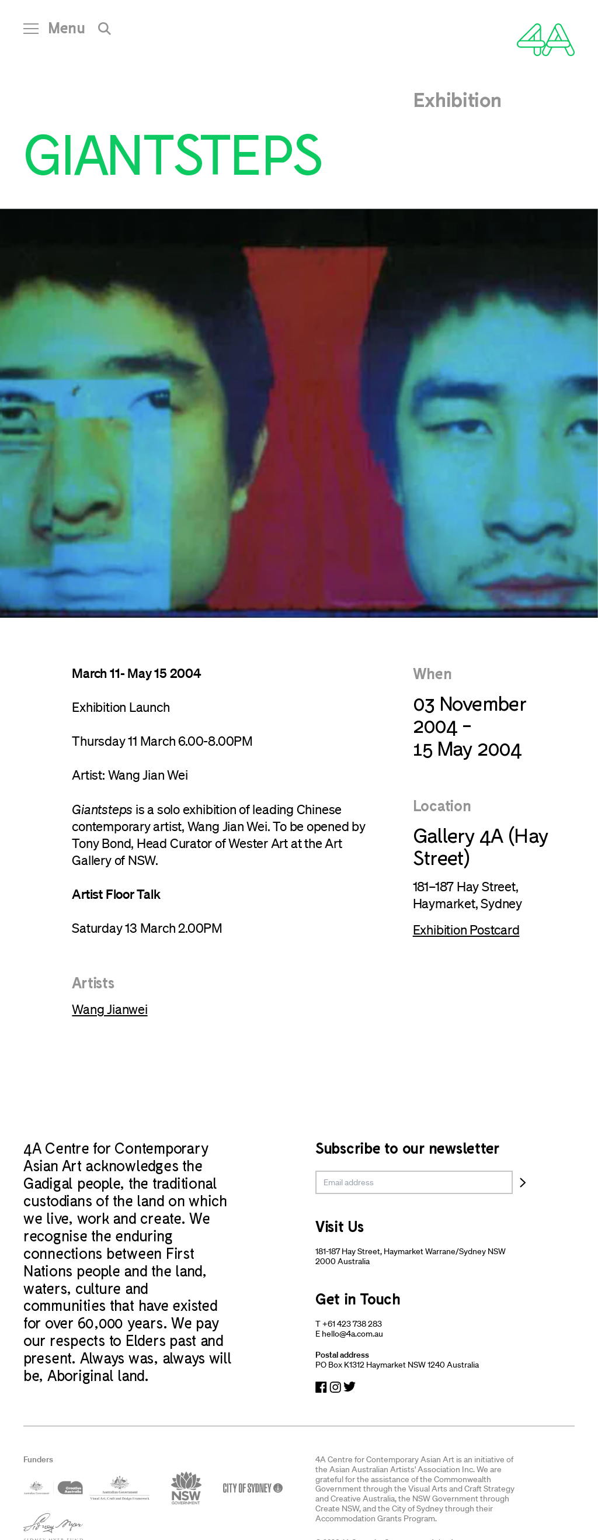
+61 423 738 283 (352, 1323)
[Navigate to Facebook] (321, 1387)
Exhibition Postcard (466, 929)
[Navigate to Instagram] (335, 1387)
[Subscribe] (523, 1182)
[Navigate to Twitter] (349, 1387)
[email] (414, 1182)
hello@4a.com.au (352, 1333)
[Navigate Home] (546, 39)
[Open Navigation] (54, 32)
